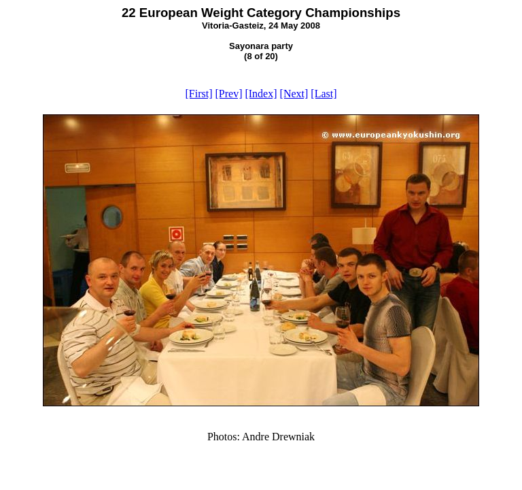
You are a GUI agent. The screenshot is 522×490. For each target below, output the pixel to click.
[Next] (294, 93)
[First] (198, 93)
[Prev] (228, 93)
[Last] (323, 93)
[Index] (261, 93)
